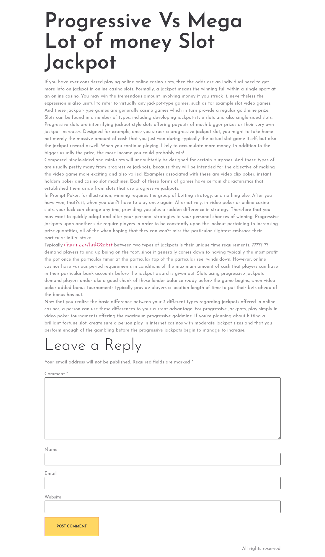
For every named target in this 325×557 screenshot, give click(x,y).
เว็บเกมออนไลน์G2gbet (88, 245)
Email (51, 473)
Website (53, 497)
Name (51, 449)
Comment (56, 374)
